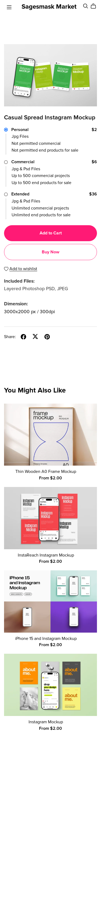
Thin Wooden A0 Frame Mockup (45, 471)
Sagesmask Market (49, 7)
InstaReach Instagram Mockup (46, 555)
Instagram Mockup (46, 722)
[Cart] (95, 6)
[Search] (85, 6)
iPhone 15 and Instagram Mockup (46, 638)
